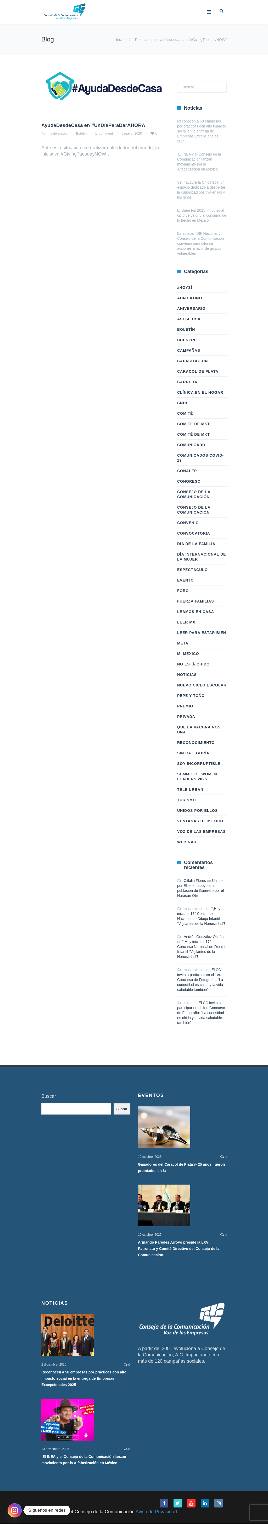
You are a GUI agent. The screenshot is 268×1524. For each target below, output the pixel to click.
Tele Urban (190, 789)
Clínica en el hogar (200, 392)
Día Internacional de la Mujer (201, 556)
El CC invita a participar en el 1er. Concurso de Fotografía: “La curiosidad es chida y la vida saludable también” (200, 980)
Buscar (48, 1096)
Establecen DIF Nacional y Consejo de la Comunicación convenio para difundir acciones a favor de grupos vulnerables (200, 243)
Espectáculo (192, 570)
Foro (183, 591)
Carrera (187, 382)
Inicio (120, 40)
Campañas (188, 350)
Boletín (81, 133)
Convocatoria (193, 533)
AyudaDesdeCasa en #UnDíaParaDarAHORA (96, 125)
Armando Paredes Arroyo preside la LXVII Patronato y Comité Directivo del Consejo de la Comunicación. (178, 1248)
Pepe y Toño (191, 696)
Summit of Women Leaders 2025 (197, 776)
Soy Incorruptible (198, 763)
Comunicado (191, 445)
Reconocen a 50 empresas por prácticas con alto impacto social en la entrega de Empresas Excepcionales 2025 (201, 131)
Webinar (187, 842)
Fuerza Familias (195, 601)
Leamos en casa (195, 612)
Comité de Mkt (193, 424)
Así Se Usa (188, 319)
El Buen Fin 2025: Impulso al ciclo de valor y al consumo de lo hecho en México (201, 215)
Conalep (187, 471)
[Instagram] (15, 1510)
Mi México (188, 654)
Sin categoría (193, 753)
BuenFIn (186, 340)
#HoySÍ (184, 287)
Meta (182, 643)
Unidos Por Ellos (197, 810)
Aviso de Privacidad (156, 1512)
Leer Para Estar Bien (201, 633)
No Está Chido (193, 664)
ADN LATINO (189, 298)
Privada (186, 717)
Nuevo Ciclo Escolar (202, 685)
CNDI (182, 403)
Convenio (188, 523)
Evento (185, 580)
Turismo (186, 800)
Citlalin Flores (195, 880)
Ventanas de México (200, 821)
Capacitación (192, 361)
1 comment (104, 133)
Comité (185, 413)
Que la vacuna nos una (199, 729)
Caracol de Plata (198, 371)
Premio (185, 706)
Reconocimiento (196, 742)
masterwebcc (58, 133)
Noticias (187, 675)
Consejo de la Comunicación (193, 494)
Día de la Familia (196, 544)
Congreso (189, 481)
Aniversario (191, 308)
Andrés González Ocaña (204, 937)
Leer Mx (186, 622)
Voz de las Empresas (201, 831)
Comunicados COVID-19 (200, 457)
